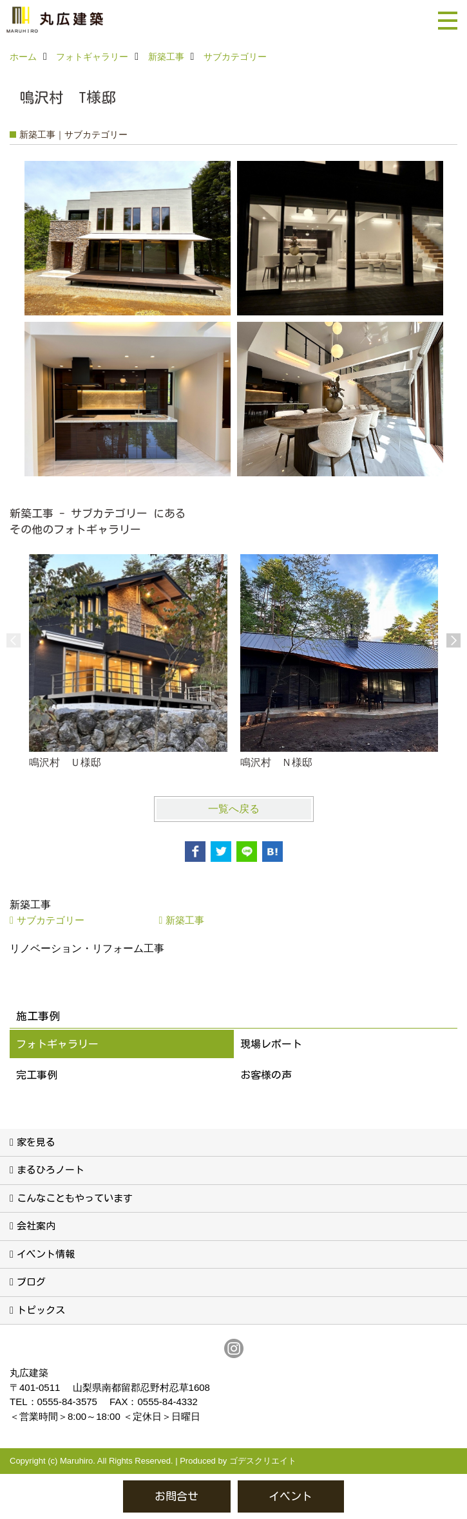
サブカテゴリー (50, 920)
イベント (290, 1496)
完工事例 (36, 1075)
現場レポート (271, 1044)
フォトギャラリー (57, 1044)
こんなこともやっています (75, 1198)
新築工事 (185, 920)
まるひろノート (50, 1170)
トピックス (41, 1310)
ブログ (31, 1282)
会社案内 (36, 1226)
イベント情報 (46, 1254)
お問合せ (176, 1496)
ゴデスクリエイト (262, 1461)
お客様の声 (266, 1075)
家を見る (36, 1142)
